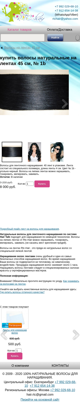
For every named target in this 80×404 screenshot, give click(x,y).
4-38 (51, 385)
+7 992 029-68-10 (66, 6)
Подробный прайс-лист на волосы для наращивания (29, 229)
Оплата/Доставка (59, 29)
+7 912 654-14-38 (66, 10)
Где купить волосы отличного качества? (22, 292)
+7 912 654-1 (39, 385)
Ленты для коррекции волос (15, 331)
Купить (42, 184)
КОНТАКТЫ (60, 365)
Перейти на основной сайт (40, 399)
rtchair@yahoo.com (65, 18)
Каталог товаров (19, 29)
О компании (20, 365)
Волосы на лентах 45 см (22, 47)
